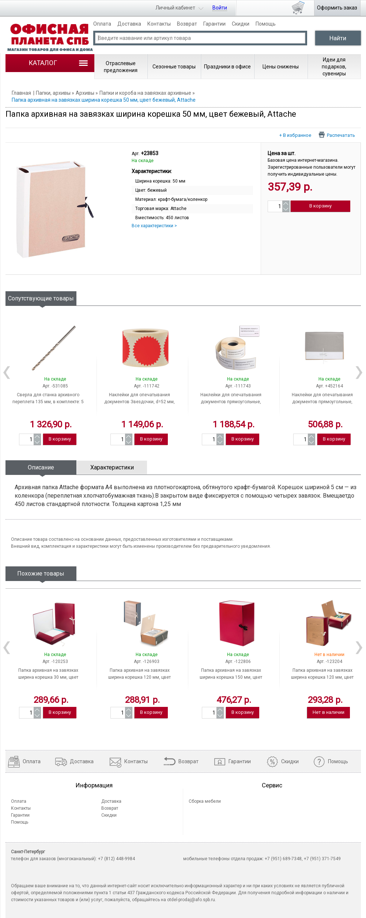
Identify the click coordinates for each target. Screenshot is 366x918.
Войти (219, 8)
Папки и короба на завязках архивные (145, 93)
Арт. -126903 (146, 661)
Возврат (187, 24)
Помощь (266, 24)
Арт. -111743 (238, 386)
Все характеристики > (154, 225)
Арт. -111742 (146, 386)
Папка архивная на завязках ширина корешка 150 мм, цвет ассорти (231, 677)
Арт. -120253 (55, 661)
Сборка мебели (205, 801)
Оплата (102, 24)
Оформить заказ (337, 8)
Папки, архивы (53, 93)
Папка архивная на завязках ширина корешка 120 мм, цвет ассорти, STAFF (139, 677)
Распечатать (341, 135)
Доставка (129, 24)
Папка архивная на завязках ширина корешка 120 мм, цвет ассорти (322, 677)
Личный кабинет (175, 8)
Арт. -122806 (238, 661)
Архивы (85, 93)
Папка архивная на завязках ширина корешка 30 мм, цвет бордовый (48, 677)
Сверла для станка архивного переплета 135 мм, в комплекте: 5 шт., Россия (48, 401)
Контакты (159, 24)
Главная (21, 93)
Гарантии (214, 24)
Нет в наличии (328, 712)
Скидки (240, 24)
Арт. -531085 (55, 386)
